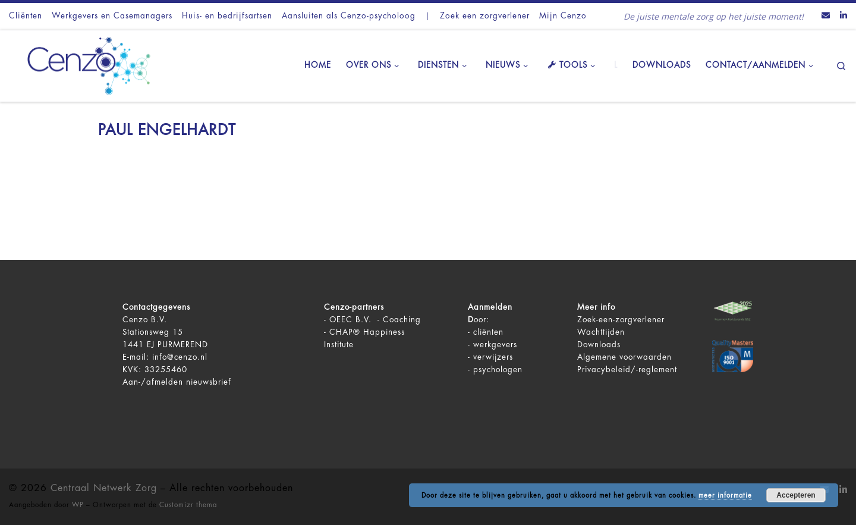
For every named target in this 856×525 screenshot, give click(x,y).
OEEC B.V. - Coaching (375, 319)
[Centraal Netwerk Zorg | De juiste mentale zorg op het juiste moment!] (83, 64)
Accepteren (795, 495)
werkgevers (495, 344)
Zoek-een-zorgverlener (621, 319)
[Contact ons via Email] (826, 16)
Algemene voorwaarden (624, 357)
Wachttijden (601, 332)
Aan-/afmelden (152, 382)
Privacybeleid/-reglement (627, 369)
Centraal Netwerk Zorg (104, 488)
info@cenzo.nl (179, 357)
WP (78, 505)
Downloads (599, 344)
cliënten (488, 332)
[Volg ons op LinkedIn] (843, 16)
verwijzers (493, 357)
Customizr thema (188, 505)
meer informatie (725, 495)
